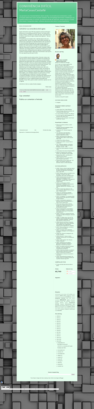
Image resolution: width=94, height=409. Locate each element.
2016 (58, 334)
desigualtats (57, 298)
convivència (68, 297)
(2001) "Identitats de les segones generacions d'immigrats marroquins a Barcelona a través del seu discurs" (64, 243)
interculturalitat (68, 304)
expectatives (68, 301)
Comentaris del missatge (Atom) (32, 132)
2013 (58, 339)
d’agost (59, 355)
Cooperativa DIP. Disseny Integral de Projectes (64, 130)
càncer (73, 294)
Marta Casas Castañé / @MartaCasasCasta (61, 60)
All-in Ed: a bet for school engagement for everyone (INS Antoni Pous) (65, 116)
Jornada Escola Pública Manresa (62, 140)
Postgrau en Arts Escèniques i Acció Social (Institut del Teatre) (65, 118)
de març (59, 364)
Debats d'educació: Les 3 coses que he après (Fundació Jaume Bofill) (64, 158)
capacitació (57, 295)
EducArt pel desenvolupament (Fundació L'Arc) (64, 149)
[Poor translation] (7, 387)
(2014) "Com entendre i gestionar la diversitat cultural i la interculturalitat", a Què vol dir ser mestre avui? (64, 201)
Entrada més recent (24, 130)
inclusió (57, 304)
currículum (73, 296)
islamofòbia (57, 305)
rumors (68, 308)
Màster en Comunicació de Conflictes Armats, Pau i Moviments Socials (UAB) (64, 153)
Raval (56, 308)
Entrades (69, 271)
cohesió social (63, 295)
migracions (67, 305)
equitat (68, 300)
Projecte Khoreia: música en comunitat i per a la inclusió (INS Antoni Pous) (65, 111)
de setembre (60, 353)
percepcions (62, 306)
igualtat (66, 302)
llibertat (63, 305)
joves (61, 305)
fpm (50, 378)
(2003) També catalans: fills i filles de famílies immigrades (64, 240)
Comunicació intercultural (60, 296)
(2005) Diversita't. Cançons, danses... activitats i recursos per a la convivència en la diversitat (65, 237)
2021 (58, 325)
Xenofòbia (60, 310)
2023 (58, 321)
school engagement (60, 309)
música (56, 306)
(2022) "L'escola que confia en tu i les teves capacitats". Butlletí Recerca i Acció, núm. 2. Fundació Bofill (65, 190)
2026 (58, 316)
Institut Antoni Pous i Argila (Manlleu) (64, 109)
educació (63, 300)
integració (62, 304)
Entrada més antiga (47, 130)
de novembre (60, 350)
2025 (58, 318)
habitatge (56, 302)
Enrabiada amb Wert (61, 347)
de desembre (60, 342)
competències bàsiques (70, 295)
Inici (35, 130)
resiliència (62, 308)
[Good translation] (3, 387)
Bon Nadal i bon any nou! (62, 344)
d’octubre (60, 352)
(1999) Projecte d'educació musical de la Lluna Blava (64, 254)
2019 (58, 328)
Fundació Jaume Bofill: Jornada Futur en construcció (64, 142)
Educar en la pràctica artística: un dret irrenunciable (64, 125)
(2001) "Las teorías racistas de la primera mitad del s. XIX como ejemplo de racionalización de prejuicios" (65, 247)
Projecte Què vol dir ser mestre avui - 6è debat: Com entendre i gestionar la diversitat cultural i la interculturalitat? (64, 161)
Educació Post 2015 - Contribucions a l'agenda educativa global (64, 155)
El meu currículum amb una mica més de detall (64, 265)
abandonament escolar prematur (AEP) (62, 294)
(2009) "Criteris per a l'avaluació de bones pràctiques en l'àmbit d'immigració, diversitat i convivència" (65, 214)
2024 (58, 319)
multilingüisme (72, 305)
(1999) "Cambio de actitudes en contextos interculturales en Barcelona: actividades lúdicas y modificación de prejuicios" (65, 251)
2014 (58, 337)
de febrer (60, 366)
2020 (58, 327)
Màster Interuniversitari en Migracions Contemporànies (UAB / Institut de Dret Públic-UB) (64, 137)
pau (59, 306)
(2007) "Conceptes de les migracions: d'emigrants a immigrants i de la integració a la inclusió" (65, 231)
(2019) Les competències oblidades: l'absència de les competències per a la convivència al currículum (64, 194)
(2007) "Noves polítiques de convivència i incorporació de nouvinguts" (65, 227)
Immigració (72, 302)
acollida (70, 294)
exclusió (61, 301)
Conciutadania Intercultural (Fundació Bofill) (65, 151)
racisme (73, 306)
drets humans (72, 298)
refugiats (58, 308)
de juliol (59, 357)
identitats (62, 302)
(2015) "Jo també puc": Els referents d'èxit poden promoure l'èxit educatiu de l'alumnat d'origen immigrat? (65, 197)
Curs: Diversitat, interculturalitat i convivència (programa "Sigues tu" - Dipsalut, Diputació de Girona (63, 134)
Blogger (61, 378)
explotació (73, 301)
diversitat (63, 298)
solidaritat (67, 309)
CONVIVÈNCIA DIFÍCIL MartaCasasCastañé (35, 8)
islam (74, 304)
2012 (58, 341)
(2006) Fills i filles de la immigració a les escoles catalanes (64, 234)
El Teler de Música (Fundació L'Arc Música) (65, 113)
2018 (58, 330)
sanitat (71, 308)
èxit (64, 301)
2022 (58, 323)
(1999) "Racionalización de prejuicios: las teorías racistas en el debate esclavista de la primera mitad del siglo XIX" (65, 257)
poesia (66, 306)
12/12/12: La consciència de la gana (64, 346)
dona (67, 298)
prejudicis (69, 306)
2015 (58, 335)
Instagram (58, 102)
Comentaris (70, 273)
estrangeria (57, 301)
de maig (59, 360)
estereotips (72, 300)
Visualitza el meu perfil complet (61, 96)
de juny (59, 359)
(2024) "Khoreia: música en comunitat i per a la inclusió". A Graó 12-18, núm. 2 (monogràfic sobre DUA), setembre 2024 (65, 174)
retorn (65, 308)
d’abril (59, 362)
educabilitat (57, 300)
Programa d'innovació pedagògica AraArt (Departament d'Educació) (64, 128)
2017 (58, 332)
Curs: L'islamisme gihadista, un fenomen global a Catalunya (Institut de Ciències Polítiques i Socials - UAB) (64, 145)
